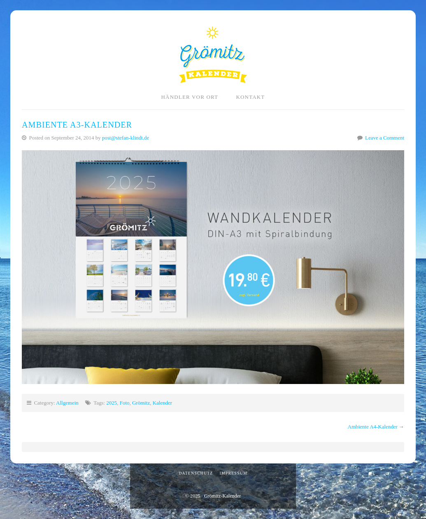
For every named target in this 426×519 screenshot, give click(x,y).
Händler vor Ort (190, 97)
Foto (125, 403)
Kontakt (250, 97)
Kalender (162, 403)
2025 (111, 403)
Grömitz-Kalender (213, 55)
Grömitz (141, 403)
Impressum (233, 473)
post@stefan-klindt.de (125, 138)
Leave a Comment (384, 138)
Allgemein (67, 403)
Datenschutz (196, 473)
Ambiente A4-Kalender (373, 427)
